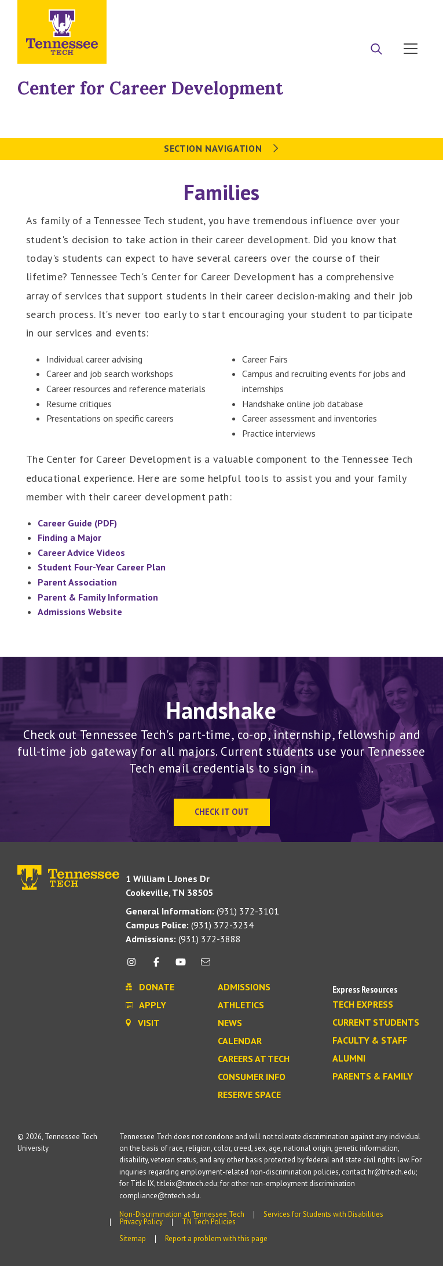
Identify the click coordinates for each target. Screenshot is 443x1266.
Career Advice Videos (81, 552)
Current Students (375, 1023)
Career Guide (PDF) (77, 523)
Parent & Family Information (98, 597)
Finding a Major (69, 537)
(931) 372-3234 (190, 925)
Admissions (244, 987)
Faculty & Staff (369, 1041)
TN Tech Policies (209, 1222)
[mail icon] (205, 966)
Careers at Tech (254, 1059)
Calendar (240, 1041)
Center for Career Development (150, 88)
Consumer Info (251, 1077)
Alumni (348, 1058)
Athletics (241, 1005)
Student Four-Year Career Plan (102, 567)
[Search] (376, 50)
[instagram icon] (135, 966)
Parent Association (77, 582)
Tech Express (362, 1005)
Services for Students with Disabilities (323, 1214)
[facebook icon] (156, 966)
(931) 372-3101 (202, 911)
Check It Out (222, 811)
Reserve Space (249, 1095)
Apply (320, 13)
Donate (364, 13)
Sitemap (132, 1238)
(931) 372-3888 (183, 939)
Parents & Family (372, 1076)
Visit (406, 13)
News (230, 1023)
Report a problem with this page (216, 1238)
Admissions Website (80, 611)
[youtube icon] (181, 966)
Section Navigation (221, 148)
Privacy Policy (141, 1222)
